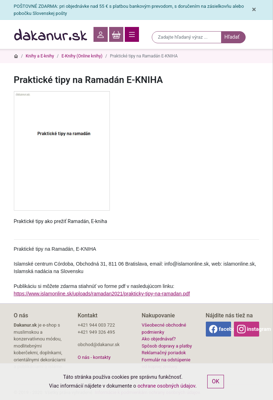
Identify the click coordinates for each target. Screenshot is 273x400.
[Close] (254, 10)
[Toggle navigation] (132, 34)
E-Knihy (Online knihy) (81, 56)
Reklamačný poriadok (164, 352)
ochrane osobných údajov (167, 386)
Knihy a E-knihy (40, 56)
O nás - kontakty (94, 357)
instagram (253, 329)
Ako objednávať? (159, 338)
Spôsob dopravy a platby (167, 346)
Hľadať (231, 37)
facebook (225, 329)
